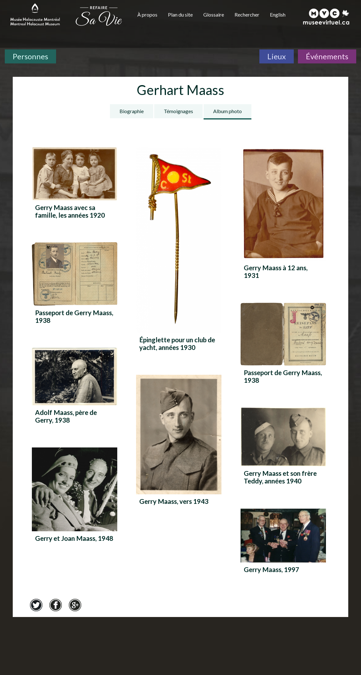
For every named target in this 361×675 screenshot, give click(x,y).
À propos (147, 14)
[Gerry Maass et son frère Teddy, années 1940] (283, 448)
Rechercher (247, 14)
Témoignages (178, 111)
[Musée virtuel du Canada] (326, 17)
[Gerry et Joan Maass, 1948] (74, 500)
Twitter (36, 605)
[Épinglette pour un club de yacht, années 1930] (178, 251)
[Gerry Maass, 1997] (283, 547)
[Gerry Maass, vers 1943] (178, 446)
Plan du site (180, 14)
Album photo (227, 111)
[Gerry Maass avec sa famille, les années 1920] (74, 185)
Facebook (55, 605)
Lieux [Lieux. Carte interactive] (276, 56)
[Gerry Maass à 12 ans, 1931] (283, 215)
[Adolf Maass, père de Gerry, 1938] (74, 388)
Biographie (131, 111)
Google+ (75, 605)
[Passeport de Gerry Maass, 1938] (74, 285)
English (277, 14)
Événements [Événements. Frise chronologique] (327, 56)
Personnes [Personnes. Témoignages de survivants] (30, 56)
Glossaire (213, 14)
